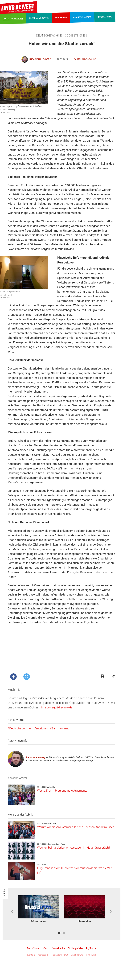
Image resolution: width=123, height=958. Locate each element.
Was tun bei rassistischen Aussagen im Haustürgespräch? (73, 847)
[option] (38, 910)
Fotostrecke (58, 948)
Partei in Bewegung (85, 59)
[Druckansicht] (102, 676)
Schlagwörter (75, 948)
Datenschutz (77, 955)
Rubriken (4, 892)
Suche (91, 948)
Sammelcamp (60, 728)
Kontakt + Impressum (38, 955)
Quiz (46, 948)
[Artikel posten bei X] (26, 676)
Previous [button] (12, 911)
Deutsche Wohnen (20, 728)
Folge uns (91, 955)
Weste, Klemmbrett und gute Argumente (62, 790)
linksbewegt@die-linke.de (56, 707)
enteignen (42, 728)
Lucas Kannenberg (35, 757)
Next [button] (111, 911)
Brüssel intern (38, 921)
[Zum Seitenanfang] (113, 676)
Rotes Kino (84, 921)
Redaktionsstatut (60, 955)
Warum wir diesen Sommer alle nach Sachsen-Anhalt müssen (75, 827)
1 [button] (59, 932)
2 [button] (64, 932)
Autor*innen (33, 948)
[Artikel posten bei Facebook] (13, 676)
